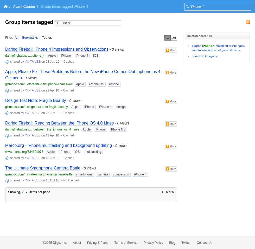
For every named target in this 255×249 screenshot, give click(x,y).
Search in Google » (205, 56)
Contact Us (204, 243)
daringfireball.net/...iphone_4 (24, 55)
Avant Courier (24, 6)
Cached (68, 61)
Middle (174, 38)
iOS (95, 55)
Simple (167, 38)
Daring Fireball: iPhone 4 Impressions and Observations (57, 49)
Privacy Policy (153, 243)
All (16, 38)
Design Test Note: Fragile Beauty (35, 100)
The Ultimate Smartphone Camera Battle (42, 168)
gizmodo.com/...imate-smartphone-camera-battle (39, 174)
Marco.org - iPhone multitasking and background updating (58, 145)
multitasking (93, 152)
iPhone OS (96, 84)
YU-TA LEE (32, 61)
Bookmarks (30, 38)
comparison (121, 174)
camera (103, 174)
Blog (172, 243)
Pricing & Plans (97, 243)
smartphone (84, 174)
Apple (52, 55)
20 (25, 192)
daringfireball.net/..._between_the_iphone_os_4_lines (42, 129)
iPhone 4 (82, 55)
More (171, 50)
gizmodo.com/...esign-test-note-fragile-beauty (36, 107)
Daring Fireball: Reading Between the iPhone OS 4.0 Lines (59, 123)
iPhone (66, 55)
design (121, 107)
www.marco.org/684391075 (24, 152)
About (77, 243)
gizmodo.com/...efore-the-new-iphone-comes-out (39, 84)
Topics (47, 38)
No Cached (71, 180)
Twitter (186, 243)
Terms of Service (125, 243)
